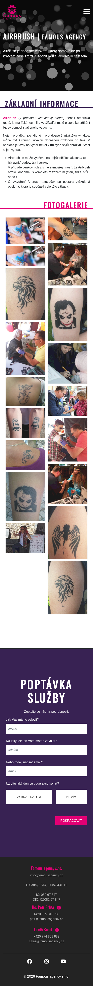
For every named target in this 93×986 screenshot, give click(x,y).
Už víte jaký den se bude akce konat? (32, 783)
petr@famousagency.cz (46, 919)
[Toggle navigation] (86, 12)
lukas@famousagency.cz (46, 941)
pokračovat (71, 820)
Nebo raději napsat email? (24, 762)
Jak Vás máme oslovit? (22, 719)
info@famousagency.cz (46, 875)
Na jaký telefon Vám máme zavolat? (31, 741)
